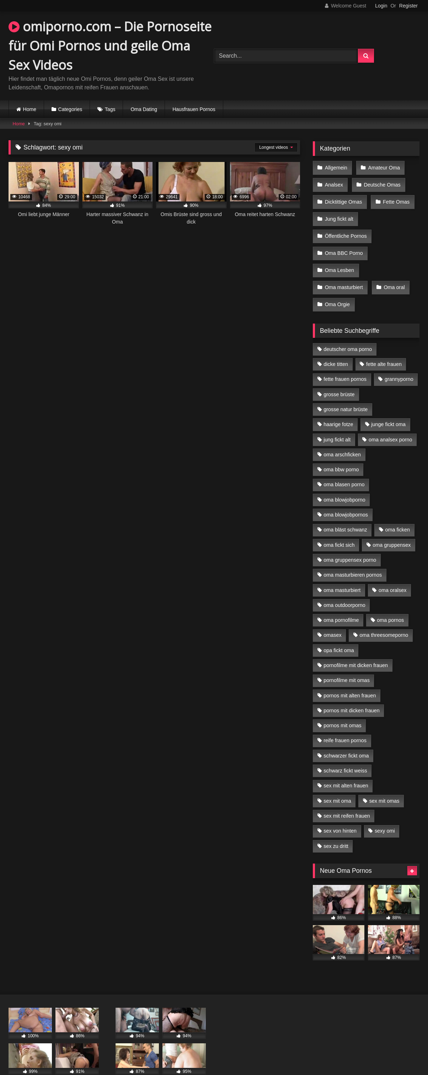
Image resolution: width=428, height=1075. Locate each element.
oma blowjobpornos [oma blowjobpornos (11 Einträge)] (345, 496)
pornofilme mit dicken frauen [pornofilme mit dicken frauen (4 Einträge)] (355, 647)
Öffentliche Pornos (346, 227)
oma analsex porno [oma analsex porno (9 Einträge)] (390, 421)
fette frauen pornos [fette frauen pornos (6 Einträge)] (345, 360)
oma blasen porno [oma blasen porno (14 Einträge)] (343, 466)
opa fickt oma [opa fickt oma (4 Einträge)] (338, 632)
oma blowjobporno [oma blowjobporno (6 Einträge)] (344, 481)
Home (29, 109)
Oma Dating (143, 109)
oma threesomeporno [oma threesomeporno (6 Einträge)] (383, 616)
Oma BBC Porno (344, 242)
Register (408, 6)
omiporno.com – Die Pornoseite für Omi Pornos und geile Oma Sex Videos (110, 46)
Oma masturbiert (344, 272)
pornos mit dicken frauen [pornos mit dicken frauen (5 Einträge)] (351, 692)
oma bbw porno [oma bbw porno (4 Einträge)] (341, 451)
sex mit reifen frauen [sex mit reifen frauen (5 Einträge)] (346, 797)
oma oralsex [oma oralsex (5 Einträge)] (392, 571)
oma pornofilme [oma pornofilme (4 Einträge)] (341, 601)
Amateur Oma (382, 167)
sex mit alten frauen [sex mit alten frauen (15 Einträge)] (345, 767)
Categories (70, 109)
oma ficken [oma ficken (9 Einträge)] (397, 511)
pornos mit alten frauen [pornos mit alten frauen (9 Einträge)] (349, 677)
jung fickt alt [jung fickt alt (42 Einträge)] (337, 421)
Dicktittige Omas (343, 197)
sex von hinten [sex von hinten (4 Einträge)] (340, 812)
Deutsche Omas (380, 182)
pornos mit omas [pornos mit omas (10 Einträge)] (342, 707)
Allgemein (336, 167)
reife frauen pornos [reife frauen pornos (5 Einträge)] (345, 722)
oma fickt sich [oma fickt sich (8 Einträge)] (338, 526)
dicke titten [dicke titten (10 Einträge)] (335, 345)
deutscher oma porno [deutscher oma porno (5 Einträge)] (347, 331)
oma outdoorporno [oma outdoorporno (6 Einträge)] (344, 586)
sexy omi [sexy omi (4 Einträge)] (385, 812)
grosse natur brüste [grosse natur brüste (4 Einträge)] (345, 391)
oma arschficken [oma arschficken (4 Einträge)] (342, 436)
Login (381, 6)
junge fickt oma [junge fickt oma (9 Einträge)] (388, 406)
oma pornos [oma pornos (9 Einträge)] (390, 601)
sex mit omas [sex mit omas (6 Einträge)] (384, 782)
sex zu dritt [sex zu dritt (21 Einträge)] (335, 827)
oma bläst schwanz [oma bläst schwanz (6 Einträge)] (345, 511)
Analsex (334, 182)
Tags (110, 109)
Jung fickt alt (339, 212)
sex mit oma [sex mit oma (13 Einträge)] (337, 782)
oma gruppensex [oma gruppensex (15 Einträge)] (392, 526)
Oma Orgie (337, 287)
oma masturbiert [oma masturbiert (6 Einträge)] (341, 571)
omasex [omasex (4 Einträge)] (332, 616)
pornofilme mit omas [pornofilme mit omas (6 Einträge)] (346, 662)
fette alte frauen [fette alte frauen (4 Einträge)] (384, 345)
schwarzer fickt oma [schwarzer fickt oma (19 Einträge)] (346, 737)
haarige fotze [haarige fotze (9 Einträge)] (338, 406)
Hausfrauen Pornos (193, 109)
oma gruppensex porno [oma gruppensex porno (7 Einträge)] (349, 541)
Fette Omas (394, 197)
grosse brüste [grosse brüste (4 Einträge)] (338, 376)
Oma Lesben (339, 257)
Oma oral (392, 272)
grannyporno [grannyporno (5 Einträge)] (399, 360)
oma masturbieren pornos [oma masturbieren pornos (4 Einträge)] (352, 556)
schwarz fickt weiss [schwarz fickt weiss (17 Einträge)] (345, 752)
